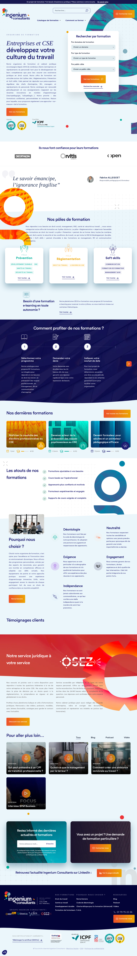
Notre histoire (17, 599)
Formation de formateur (113, 268)
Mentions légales (72, 948)
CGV (81, 948)
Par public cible (77, 64)
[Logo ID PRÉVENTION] (22, 913)
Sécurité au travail (24, 272)
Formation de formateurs (65, 910)
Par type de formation (80, 53)
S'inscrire (49, 844)
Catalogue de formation (49, 20)
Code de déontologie (85, 903)
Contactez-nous (124, 13)
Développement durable (21, 264)
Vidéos (116, 906)
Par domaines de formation (82, 42)
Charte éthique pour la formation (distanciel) (94, 906)
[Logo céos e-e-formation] (34, 913)
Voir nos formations (17, 112)
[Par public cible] (93, 69)
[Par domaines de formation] (93, 47)
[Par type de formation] (93, 58)
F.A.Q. (78, 910)
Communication (113, 264)
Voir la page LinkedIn (109, 873)
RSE (36, 264)
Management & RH (113, 272)
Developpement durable (64, 906)
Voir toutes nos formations (117, 413)
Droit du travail (60, 265)
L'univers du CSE (77, 265)
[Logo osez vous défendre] (46, 914)
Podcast (116, 903)
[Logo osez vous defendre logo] (10, 913)
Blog (115, 899)
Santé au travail (24, 268)
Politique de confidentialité (94, 948)
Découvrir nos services (18, 722)
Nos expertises (98, 20)
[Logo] (56, 938)
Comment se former (76, 20)
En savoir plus (103, 2)
